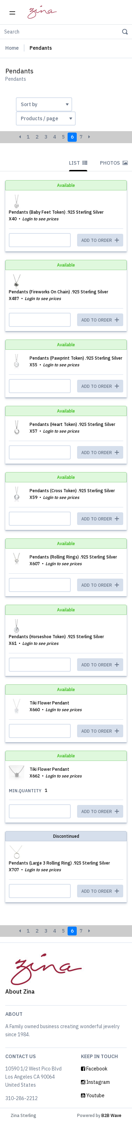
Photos (114, 163)
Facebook (94, 1069)
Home (12, 48)
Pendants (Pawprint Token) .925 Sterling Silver (76, 358)
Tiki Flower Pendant (49, 703)
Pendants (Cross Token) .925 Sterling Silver (72, 490)
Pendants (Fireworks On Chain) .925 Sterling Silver (58, 291)
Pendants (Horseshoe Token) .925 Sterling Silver (56, 636)
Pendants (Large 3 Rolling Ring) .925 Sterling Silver (59, 863)
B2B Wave (111, 1115)
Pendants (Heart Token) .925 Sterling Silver (72, 424)
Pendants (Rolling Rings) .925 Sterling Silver (73, 557)
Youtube (93, 1095)
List (78, 163)
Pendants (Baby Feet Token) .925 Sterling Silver (56, 212)
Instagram (95, 1082)
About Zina (19, 991)
